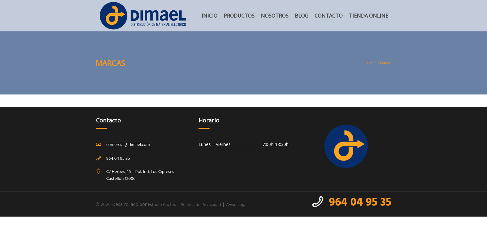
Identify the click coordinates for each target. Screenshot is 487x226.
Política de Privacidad (201, 204)
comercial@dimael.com (128, 144)
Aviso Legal (236, 204)
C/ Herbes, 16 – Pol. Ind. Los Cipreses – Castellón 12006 (142, 175)
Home (372, 63)
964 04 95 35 (360, 203)
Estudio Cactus (162, 204)
